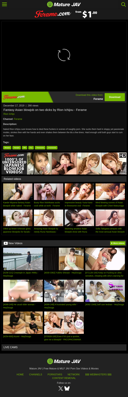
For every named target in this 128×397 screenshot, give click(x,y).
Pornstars (54, 374)
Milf (24, 148)
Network (74, 374)
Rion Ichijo (9, 114)
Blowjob (7, 148)
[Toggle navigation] (4, 4)
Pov (31, 148)
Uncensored (52, 148)
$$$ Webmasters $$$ (98, 374)
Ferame (18, 119)
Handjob (16, 148)
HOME (20, 374)
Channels (35, 374)
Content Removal (64, 378)
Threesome (40, 148)
